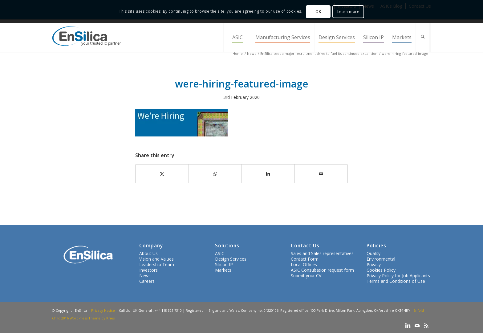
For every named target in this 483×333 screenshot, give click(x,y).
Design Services (230, 259)
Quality (373, 253)
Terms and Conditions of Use (396, 281)
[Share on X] (162, 173)
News (145, 275)
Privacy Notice (103, 310)
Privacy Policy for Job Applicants (398, 275)
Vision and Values (156, 259)
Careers (147, 281)
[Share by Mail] (321, 173)
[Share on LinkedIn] (268, 173)
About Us (148, 253)
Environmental (381, 259)
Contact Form (305, 259)
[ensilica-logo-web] (86, 37)
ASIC (219, 253)
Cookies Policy (381, 270)
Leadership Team (156, 264)
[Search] (423, 37)
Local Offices (304, 264)
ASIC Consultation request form (322, 270)
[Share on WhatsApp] (215, 173)
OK (318, 11)
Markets (223, 270)
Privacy (374, 264)
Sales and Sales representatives (322, 253)
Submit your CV (306, 275)
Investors (148, 270)
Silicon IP (224, 264)
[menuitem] (237, 37)
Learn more (348, 11)
